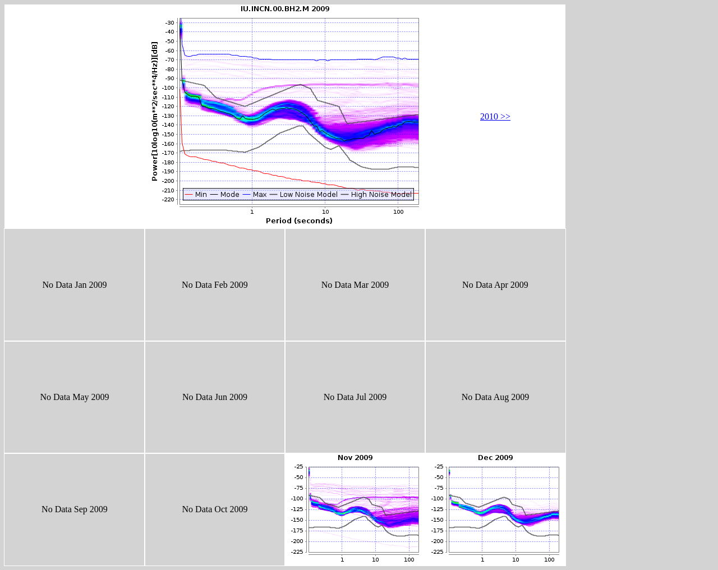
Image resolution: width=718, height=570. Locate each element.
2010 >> (495, 116)
